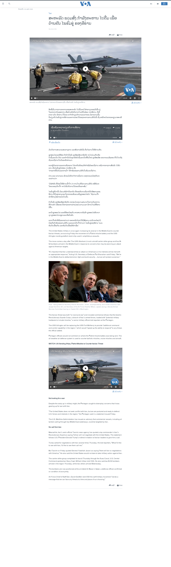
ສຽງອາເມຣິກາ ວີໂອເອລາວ (61, 130)
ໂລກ (50, 13)
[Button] (111, 35)
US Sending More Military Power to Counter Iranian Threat (60, 41)
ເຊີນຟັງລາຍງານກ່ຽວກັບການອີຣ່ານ (65, 127)
